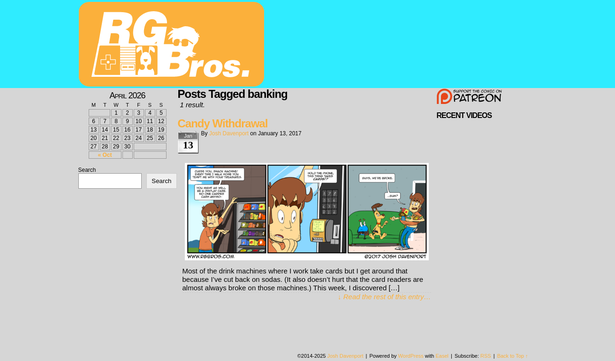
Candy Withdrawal (223, 123)
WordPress (411, 356)
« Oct (105, 155)
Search (87, 170)
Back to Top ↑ (512, 356)
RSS (485, 356)
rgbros (173, 45)
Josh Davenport (229, 133)
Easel (442, 356)
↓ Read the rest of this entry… (384, 297)
